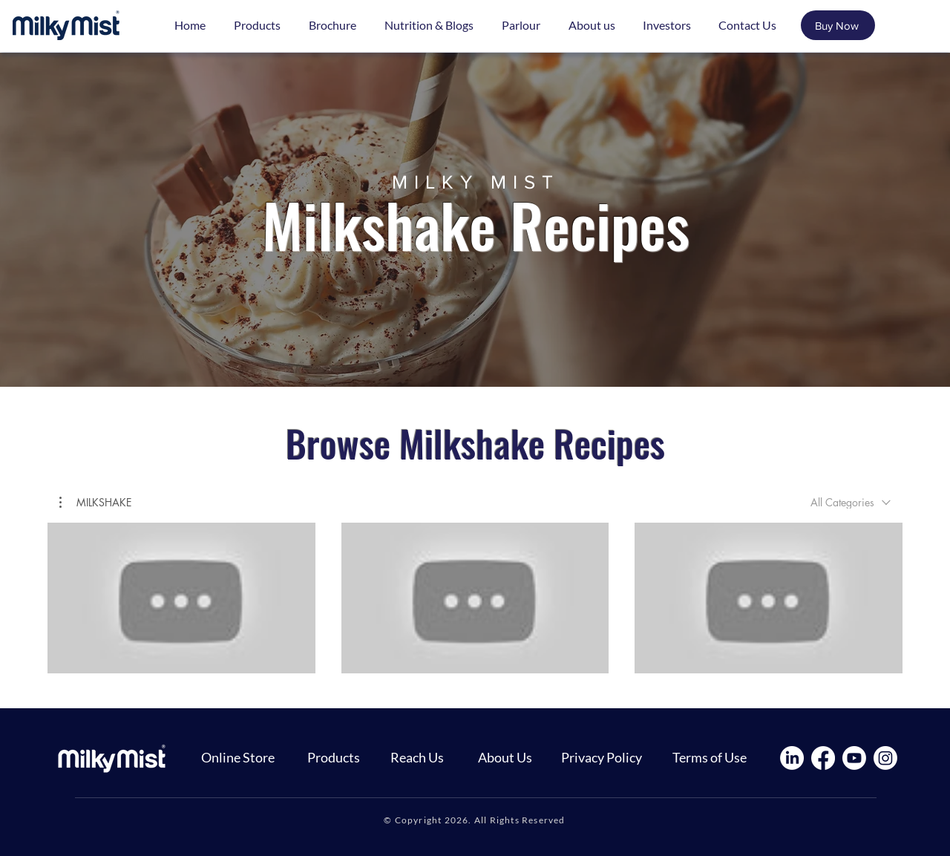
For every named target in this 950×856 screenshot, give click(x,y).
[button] (95, 503)
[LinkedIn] (792, 758)
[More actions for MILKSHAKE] (95, 503)
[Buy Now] (838, 25)
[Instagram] (885, 758)
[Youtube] (854, 758)
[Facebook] (823, 758)
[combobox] (850, 502)
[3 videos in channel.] (475, 598)
